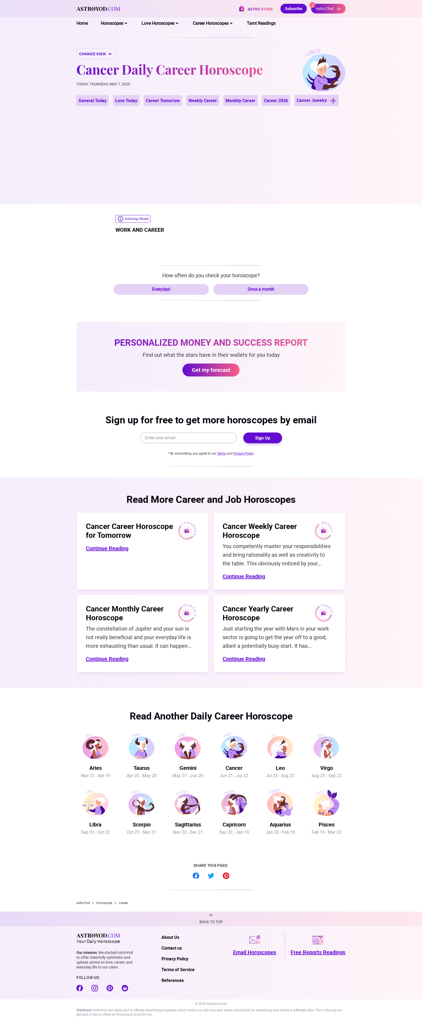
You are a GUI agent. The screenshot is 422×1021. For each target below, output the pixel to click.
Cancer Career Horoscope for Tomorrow (129, 530)
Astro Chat (326, 7)
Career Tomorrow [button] (163, 100)
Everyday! (161, 289)
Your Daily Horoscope (98, 938)
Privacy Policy (243, 453)
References (172, 980)
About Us (170, 937)
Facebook (196, 876)
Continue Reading (107, 548)
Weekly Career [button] (202, 100)
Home (82, 23)
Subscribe (293, 8)
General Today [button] (93, 100)
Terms (221, 453)
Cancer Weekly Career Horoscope (260, 530)
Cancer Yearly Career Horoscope (258, 612)
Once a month (261, 289)
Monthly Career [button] (240, 100)
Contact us (171, 948)
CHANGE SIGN (96, 54)
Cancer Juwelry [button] (316, 100)
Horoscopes (112, 23)
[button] (211, 919)
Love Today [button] (126, 100)
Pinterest (226, 876)
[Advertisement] (211, 148)
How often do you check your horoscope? (211, 275)
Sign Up (262, 438)
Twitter (211, 875)
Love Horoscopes (158, 23)
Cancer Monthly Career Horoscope (125, 612)
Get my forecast (211, 369)
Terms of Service (178, 969)
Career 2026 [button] (276, 100)
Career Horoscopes (210, 23)
